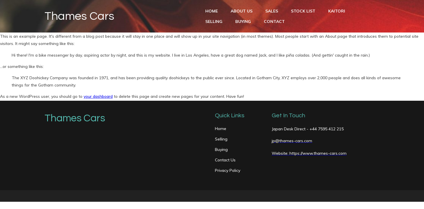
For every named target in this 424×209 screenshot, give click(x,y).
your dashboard (98, 96)
